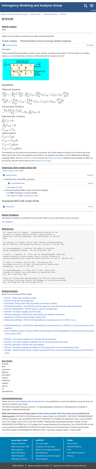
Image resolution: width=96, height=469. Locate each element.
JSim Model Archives (51, 14)
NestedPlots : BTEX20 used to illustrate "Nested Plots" (25, 317)
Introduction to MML (30, 158)
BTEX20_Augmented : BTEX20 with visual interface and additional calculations (35, 314)
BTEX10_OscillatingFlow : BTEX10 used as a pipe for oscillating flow (31, 309)
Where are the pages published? (48, 450)
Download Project (11, 175)
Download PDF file (11, 45)
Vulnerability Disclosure (76, 453)
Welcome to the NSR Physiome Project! (14, 14)
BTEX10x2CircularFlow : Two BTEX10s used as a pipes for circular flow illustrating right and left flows (43, 306)
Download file (10, 206)
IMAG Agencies (17, 450)
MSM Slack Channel (19, 459)
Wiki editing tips (42, 453)
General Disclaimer (74, 447)
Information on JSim (14, 187)
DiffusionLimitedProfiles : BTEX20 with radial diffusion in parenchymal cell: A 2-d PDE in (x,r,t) (40, 320)
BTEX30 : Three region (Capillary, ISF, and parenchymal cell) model (30, 339)
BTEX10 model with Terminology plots (19, 301)
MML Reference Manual (53, 158)
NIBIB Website (18, 466)
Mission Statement (18, 443)
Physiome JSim (35, 14)
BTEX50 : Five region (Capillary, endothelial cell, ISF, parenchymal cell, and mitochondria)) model (42, 347)
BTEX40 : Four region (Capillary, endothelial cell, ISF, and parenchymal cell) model (36, 342)
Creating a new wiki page (45, 447)
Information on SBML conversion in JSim (22, 196)
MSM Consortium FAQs (20, 447)
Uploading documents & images (48, 456)
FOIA (69, 450)
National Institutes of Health (38, 466)
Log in (93, 10)
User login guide (42, 443)
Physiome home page (42, 161)
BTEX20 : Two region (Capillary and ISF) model (23, 312)
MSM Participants (18, 456)
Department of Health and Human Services (69, 466)
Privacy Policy (72, 443)
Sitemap (70, 456)
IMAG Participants (18, 453)
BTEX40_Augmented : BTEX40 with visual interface (24, 345)
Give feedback (7, 222)
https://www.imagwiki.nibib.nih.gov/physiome (28, 401)
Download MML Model (18, 183)
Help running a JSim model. (13, 171)
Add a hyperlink (42, 459)
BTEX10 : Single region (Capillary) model (20, 298)
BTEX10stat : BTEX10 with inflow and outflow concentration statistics (31, 303)
